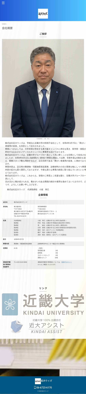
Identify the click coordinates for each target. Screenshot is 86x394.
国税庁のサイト (66, 262)
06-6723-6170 (43, 384)
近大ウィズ (46, 377)
